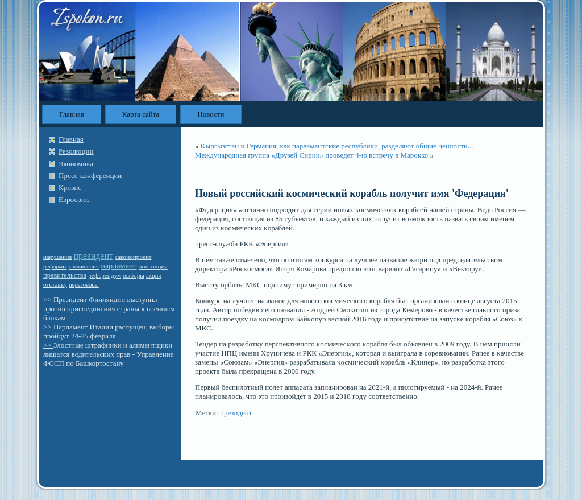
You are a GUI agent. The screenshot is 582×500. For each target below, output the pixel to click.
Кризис (70, 187)
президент (93, 256)
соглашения (84, 266)
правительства (64, 275)
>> (48, 299)
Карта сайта (141, 114)
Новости (210, 114)
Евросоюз (74, 199)
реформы (55, 266)
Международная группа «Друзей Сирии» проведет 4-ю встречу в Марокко (311, 155)
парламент (118, 265)
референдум (104, 275)
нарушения (57, 257)
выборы (133, 275)
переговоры (84, 285)
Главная (71, 114)
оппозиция (153, 266)
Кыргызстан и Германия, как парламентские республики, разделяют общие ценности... (337, 146)
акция (153, 275)
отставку (55, 284)
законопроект (133, 256)
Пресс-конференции (90, 175)
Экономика (76, 163)
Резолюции (76, 151)
